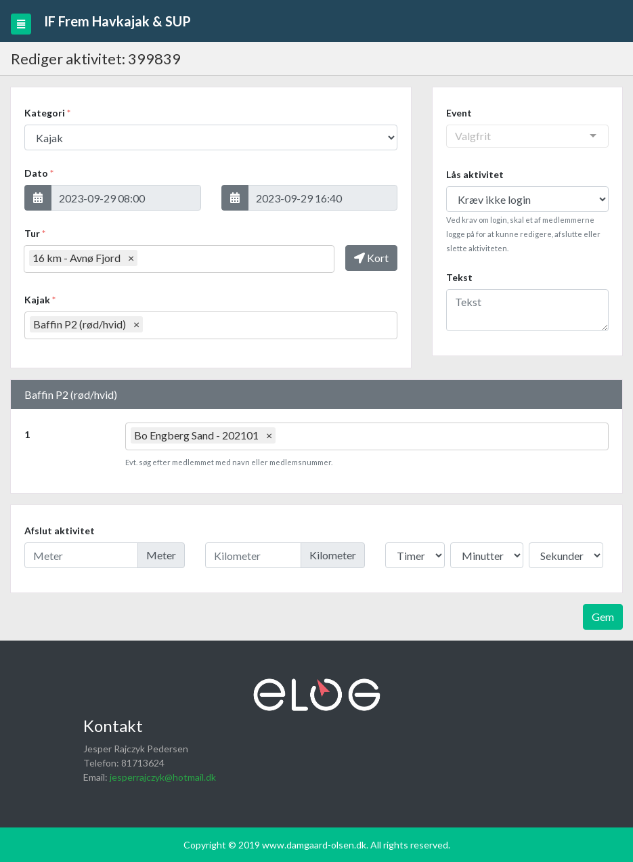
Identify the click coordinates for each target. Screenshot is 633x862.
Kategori (47, 112)
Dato (38, 173)
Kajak (40, 299)
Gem (603, 616)
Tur (34, 233)
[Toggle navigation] (21, 24)
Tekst (459, 277)
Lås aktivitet (475, 174)
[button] (37, 198)
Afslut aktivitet (59, 530)
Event (459, 112)
